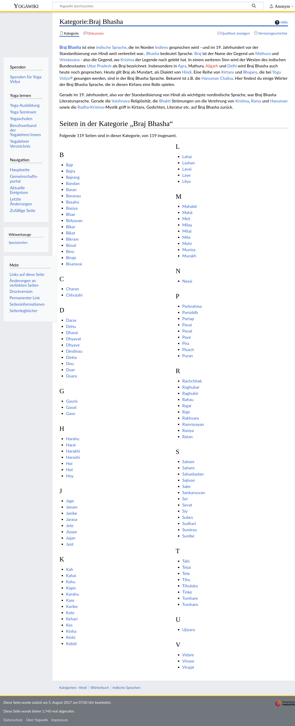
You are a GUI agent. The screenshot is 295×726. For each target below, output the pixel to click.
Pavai (187, 324)
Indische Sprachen (126, 687)
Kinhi (70, 637)
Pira (185, 343)
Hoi (69, 463)
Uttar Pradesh (99, 65)
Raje (186, 411)
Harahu (72, 438)
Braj (197, 53)
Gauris (72, 401)
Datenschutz (13, 720)
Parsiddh (190, 312)
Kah (69, 569)
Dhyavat (73, 338)
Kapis (71, 587)
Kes (69, 624)
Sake (186, 486)
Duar (70, 369)
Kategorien (67, 687)
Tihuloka (190, 585)
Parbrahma (192, 306)
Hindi (186, 71)
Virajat (188, 667)
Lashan (188, 162)
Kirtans (227, 71)
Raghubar (190, 387)
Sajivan (188, 480)
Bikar (70, 226)
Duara (71, 375)
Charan (72, 288)
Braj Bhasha (70, 47)
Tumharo (190, 604)
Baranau (73, 195)
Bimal (71, 245)
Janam (71, 506)
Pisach (188, 349)
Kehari (72, 618)
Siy (185, 511)
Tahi (186, 561)
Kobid (71, 643)
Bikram (72, 239)
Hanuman (278, 100)
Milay (187, 224)
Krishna (127, 59)
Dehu (71, 326)
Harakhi (73, 451)
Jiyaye (71, 531)
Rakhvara (190, 418)
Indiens (161, 47)
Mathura (263, 53)
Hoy (70, 475)
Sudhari (189, 523)
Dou (70, 363)
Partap (188, 318)
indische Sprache (111, 47)
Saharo (188, 467)
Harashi (73, 457)
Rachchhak (192, 380)
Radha (83, 107)
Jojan (70, 537)
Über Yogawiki (37, 720)
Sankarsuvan (193, 492)
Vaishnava (121, 100)
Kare (70, 600)
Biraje (71, 257)
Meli (186, 218)
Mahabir (189, 206)
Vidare (188, 654)
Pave (186, 337)
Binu (70, 251)
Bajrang (73, 177)
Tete (186, 573)
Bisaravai (74, 263)
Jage (70, 500)
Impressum (59, 720)
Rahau (188, 399)
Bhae (70, 214)
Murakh (189, 255)
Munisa (189, 249)
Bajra (70, 170)
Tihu (186, 579)
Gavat (71, 407)
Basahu (72, 201)
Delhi (232, 65)
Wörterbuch (99, 687)
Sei (185, 498)
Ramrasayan (193, 424)
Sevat (187, 504)
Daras (71, 320)
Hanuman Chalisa (217, 78)
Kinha (71, 631)
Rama (256, 100)
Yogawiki (26, 5)
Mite (186, 237)
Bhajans (250, 71)
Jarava (71, 519)
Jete (70, 525)
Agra (182, 65)
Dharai (72, 332)
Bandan (73, 183)
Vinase (188, 660)
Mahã (187, 212)
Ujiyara (188, 629)
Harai (71, 444)
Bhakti (165, 100)
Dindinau (74, 351)
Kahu (70, 581)
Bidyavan (74, 220)
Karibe (72, 606)
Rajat (186, 405)
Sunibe (188, 535)
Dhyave (73, 344)
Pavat (187, 330)
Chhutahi (74, 294)
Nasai (187, 280)
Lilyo (186, 181)
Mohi (187, 243)
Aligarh (211, 65)
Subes (187, 517)
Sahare (188, 461)
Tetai (186, 567)
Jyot (70, 544)
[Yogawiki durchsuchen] (158, 5)
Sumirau (189, 529)
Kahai (71, 575)
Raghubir (190, 393)
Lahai (187, 156)
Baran (71, 189)
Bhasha (152, 53)
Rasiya (188, 430)
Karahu (72, 594)
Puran (187, 355)
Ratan (187, 436)
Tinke (187, 591)
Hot (69, 469)
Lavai (186, 168)
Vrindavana (69, 59)
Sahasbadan (193, 473)
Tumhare (190, 598)
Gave (70, 413)
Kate (70, 612)
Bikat (70, 232)
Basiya (72, 208)
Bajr (69, 164)
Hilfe (281, 22)
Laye (186, 175)
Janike (71, 513)
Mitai (187, 231)
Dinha (71, 357)
